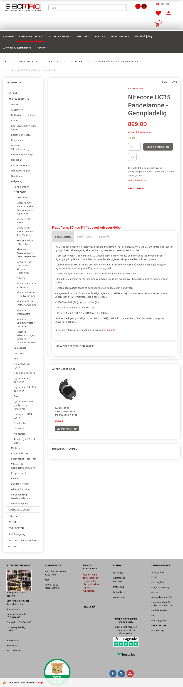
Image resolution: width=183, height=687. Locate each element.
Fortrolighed (157, 582)
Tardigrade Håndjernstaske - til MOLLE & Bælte (66, 411)
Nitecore (138, 88)
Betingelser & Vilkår (161, 597)
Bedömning (84, 236)
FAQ (153, 615)
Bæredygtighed (159, 620)
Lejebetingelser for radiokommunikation (161, 604)
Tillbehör (103, 236)
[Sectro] (23, 7)
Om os (154, 592)
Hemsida (110, 330)
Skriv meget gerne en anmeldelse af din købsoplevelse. (126, 630)
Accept (39, 682)
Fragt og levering (160, 587)
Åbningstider (157, 572)
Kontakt (155, 577)
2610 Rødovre (13, 650)
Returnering (157, 630)
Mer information (137, 180)
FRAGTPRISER (158, 625)
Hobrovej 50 (12, 645)
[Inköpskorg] (158, 24)
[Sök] (125, 7)
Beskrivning (63, 236)
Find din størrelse (160, 610)
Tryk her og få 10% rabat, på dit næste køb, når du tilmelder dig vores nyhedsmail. (91, 582)
